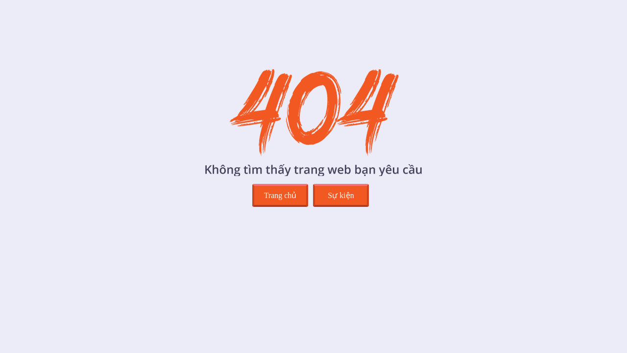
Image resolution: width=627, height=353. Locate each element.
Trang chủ (280, 195)
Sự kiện (341, 195)
